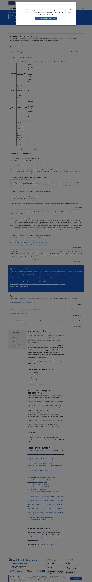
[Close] (74, 3)
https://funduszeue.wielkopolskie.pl (46, 18)
